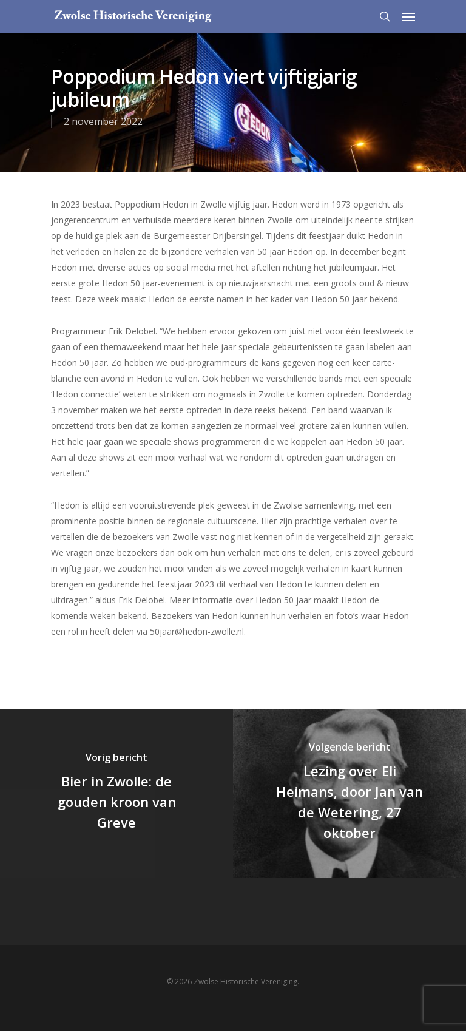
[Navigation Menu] (408, 16)
